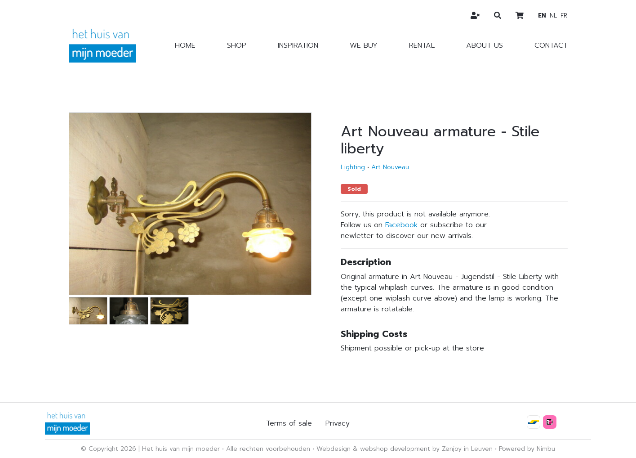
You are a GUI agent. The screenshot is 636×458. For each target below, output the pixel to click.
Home (185, 45)
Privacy (337, 423)
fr (563, 15)
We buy (364, 45)
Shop (236, 45)
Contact (551, 45)
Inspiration (298, 45)
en (542, 15)
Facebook (401, 225)
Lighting (353, 167)
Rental (422, 45)
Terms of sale (289, 423)
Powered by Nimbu (527, 449)
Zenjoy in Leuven (467, 449)
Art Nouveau (390, 167)
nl (553, 15)
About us (484, 45)
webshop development (395, 449)
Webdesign (333, 449)
